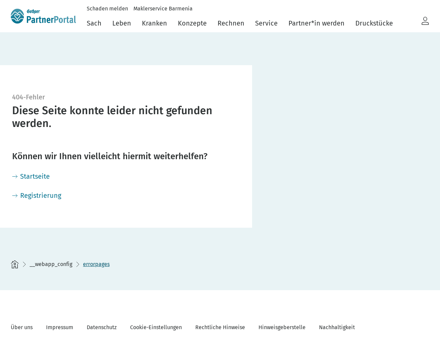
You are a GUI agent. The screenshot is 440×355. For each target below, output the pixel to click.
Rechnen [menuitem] (230, 23)
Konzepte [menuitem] (192, 23)
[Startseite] (31, 176)
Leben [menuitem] (121, 23)
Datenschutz (102, 327)
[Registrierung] (36, 195)
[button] (425, 21)
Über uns (22, 327)
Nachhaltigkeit (337, 327)
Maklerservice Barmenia (163, 8)
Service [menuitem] (266, 23)
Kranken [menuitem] (154, 23)
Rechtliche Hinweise (220, 327)
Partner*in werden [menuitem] (316, 23)
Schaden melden (107, 8)
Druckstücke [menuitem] (374, 23)
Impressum (59, 327)
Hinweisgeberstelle (282, 327)
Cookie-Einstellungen (156, 327)
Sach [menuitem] (94, 23)
